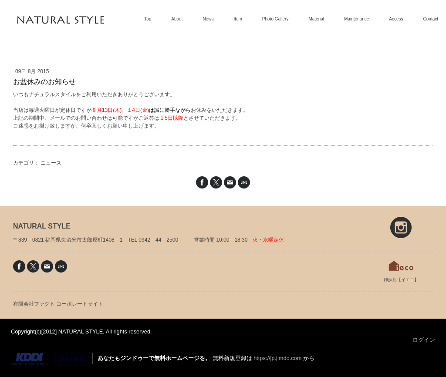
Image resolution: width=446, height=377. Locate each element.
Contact (430, 19)
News (208, 19)
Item (237, 19)
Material (316, 19)
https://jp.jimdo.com (277, 358)
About (176, 19)
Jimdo (49, 359)
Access (396, 19)
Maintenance (356, 19)
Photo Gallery (275, 19)
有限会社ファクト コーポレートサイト (58, 304)
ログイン (423, 340)
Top (147, 19)
